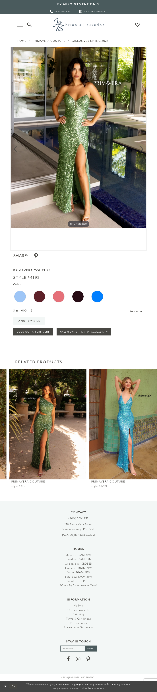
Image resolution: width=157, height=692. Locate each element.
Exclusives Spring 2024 (90, 41)
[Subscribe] (91, 649)
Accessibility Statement (78, 627)
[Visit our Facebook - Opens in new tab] (68, 659)
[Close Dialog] (5, 686)
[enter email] (78, 649)
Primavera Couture (49, 41)
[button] (20, 24)
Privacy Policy (78, 623)
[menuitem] (60, 11)
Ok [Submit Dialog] (13, 686)
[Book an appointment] (93, 11)
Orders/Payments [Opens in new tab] (78, 610)
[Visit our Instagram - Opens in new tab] (78, 659)
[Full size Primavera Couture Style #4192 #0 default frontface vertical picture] (78, 137)
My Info (78, 605)
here (102, 688)
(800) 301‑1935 (78, 518)
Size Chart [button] (137, 311)
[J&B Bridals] (78, 24)
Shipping (78, 614)
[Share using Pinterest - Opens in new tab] (36, 256)
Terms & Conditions (78, 618)
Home (21, 41)
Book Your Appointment (33, 332)
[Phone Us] (60, 11)
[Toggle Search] (29, 24)
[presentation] (38, 424)
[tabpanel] (78, 137)
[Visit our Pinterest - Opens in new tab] (88, 659)
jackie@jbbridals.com (78, 535)
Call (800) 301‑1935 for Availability (84, 332)
